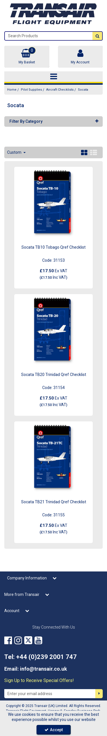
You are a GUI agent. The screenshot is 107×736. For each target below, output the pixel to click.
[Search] (48, 36)
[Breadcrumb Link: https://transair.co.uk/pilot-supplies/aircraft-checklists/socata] (83, 90)
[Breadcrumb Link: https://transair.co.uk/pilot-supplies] (31, 90)
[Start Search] (97, 36)
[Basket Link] (26, 57)
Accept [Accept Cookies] (54, 729)
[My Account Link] (80, 57)
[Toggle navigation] (53, 76)
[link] (8, 640)
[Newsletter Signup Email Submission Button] (99, 693)
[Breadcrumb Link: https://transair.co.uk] (12, 90)
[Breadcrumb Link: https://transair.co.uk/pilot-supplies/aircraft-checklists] (60, 90)
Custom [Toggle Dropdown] (14, 152)
